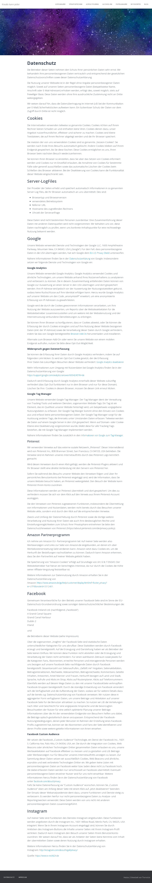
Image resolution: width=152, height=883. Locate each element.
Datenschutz (9, 877)
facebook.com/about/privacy (49, 792)
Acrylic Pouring (92, 4)
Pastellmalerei (121, 4)
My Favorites (136, 4)
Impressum (23, 877)
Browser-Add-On (79, 337)
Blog (146, 4)
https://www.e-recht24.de (48, 867)
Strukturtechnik (75, 4)
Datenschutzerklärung (81, 262)
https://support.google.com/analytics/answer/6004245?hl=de (59, 382)
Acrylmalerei (60, 4)
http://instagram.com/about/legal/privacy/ (61, 861)
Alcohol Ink (107, 4)
